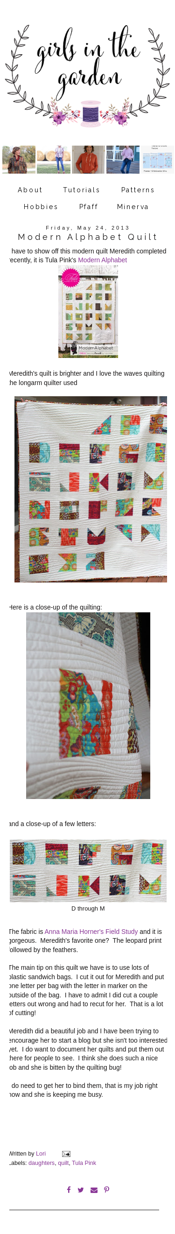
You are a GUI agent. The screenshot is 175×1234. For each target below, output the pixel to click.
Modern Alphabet (102, 260)
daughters (41, 1163)
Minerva (133, 206)
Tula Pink (84, 1163)
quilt (63, 1163)
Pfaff (88, 206)
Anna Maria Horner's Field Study (91, 931)
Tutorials (81, 190)
